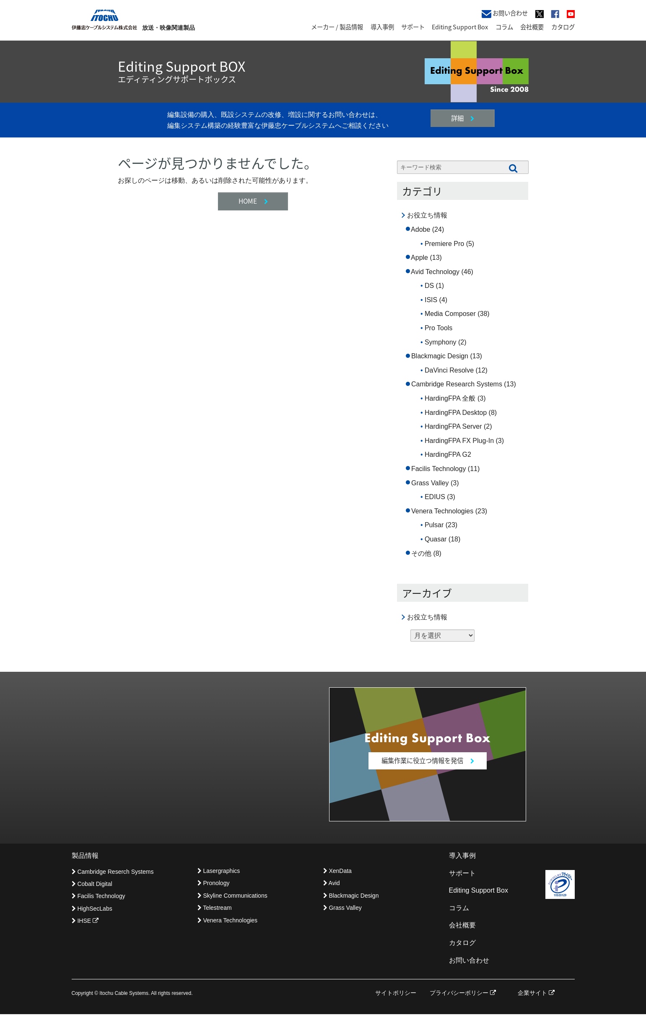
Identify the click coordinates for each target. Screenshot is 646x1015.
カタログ (563, 26)
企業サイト (536, 993)
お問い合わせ (505, 13)
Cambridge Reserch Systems (113, 872)
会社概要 (532, 26)
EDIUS (435, 496)
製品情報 (85, 856)
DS (429, 285)
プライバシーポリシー (463, 993)
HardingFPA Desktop (456, 412)
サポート (413, 26)
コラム (504, 26)
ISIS (431, 299)
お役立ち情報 (427, 215)
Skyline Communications (232, 896)
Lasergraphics (218, 871)
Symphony (441, 342)
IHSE (85, 921)
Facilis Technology (438, 468)
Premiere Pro (444, 243)
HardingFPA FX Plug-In (459, 440)
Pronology (213, 883)
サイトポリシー (395, 993)
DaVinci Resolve (449, 370)
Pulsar (434, 524)
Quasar (435, 539)
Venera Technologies (442, 511)
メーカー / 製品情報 (337, 26)
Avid (331, 883)
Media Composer (450, 313)
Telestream (214, 908)
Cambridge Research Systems (456, 384)
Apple (419, 257)
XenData (337, 871)
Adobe (420, 229)
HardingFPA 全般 (450, 398)
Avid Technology (435, 271)
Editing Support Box (460, 26)
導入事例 (382, 26)
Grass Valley (430, 483)
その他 (421, 553)
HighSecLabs (92, 909)
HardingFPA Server (453, 426)
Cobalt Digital (92, 884)
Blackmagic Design (439, 356)
